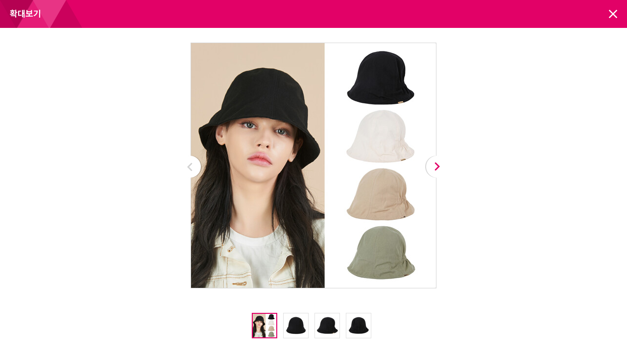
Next (436, 167)
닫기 (613, 14)
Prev (190, 167)
